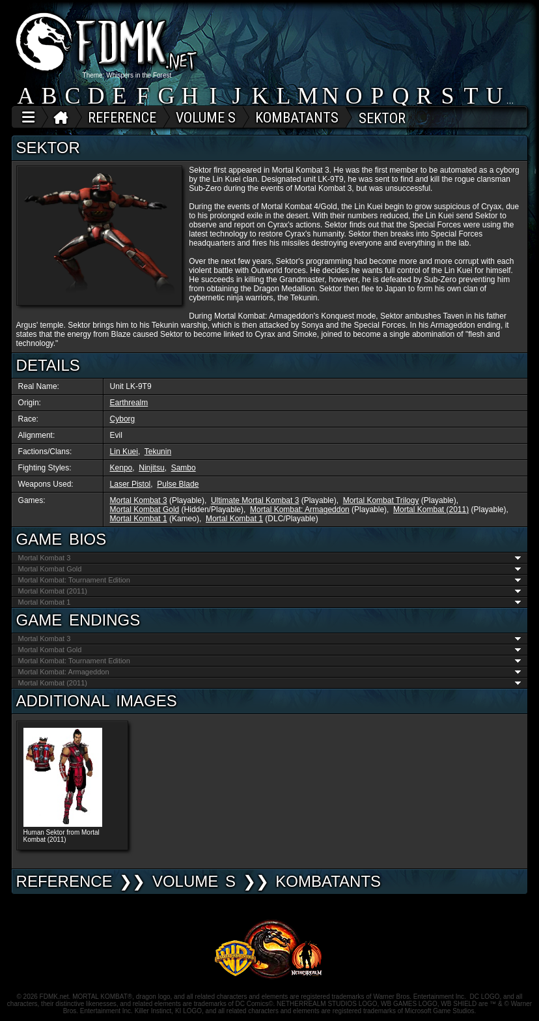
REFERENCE (64, 881)
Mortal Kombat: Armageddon (300, 509)
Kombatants (328, 881)
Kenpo (121, 467)
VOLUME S (194, 881)
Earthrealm (129, 402)
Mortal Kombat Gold (145, 509)
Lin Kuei (124, 451)
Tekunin (158, 451)
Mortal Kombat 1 (138, 518)
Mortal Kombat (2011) (431, 509)
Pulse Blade (178, 484)
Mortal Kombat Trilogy (381, 500)
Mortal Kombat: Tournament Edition (269, 580)
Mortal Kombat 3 (138, 500)
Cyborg (122, 419)
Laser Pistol (130, 484)
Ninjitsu (151, 467)
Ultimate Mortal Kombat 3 (255, 500)
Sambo (183, 467)
